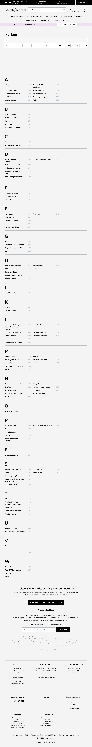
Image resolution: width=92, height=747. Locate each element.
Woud (7, 576)
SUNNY (67, 24)
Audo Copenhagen (40, 97)
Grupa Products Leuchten (14, 248)
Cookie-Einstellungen (18, 725)
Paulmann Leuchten (12, 425)
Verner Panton (46, 723)
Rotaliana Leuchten (12, 455)
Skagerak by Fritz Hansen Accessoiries (14, 480)
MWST (18, 723)
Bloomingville (10, 124)
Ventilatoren (51, 16)
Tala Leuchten (10, 499)
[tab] (18, 668)
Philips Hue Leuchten (12, 429)
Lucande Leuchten (39, 332)
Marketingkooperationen (17, 731)
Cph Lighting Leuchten (13, 145)
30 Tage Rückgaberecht (17, 683)
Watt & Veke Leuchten (13, 570)
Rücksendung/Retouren (74, 670)
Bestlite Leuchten (11, 118)
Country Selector (74, 712)
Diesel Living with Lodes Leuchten (14, 178)
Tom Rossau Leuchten (13, 511)
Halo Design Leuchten (13, 265)
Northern (36, 390)
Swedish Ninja (38, 473)
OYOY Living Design (12, 411)
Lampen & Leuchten (10, 29)
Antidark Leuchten (11, 97)
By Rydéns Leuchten (12, 127)
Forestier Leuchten (12, 221)
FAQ (18, 672)
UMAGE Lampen (11, 528)
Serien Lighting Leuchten (14, 476)
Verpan (7, 546)
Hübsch (36, 269)
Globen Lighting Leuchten (14, 245)
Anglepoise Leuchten (12, 94)
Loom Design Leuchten (13, 342)
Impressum (74, 706)
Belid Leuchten (10, 114)
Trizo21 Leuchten (11, 514)
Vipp (6, 549)
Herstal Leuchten (11, 278)
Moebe (35, 356)
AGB (74, 708)
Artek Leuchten (38, 90)
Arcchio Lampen (11, 100)
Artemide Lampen (39, 94)
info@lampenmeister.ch (17, 670)
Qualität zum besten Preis (46, 725)
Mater (7, 369)
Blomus (7, 121)
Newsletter (18, 681)
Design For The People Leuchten (13, 172)
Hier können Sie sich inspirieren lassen (45, 601)
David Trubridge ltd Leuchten (12, 160)
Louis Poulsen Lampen (41, 325)
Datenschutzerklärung (64, 645)
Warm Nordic (9, 567)
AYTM (35, 100)
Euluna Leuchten (11, 196)
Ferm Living (9, 214)
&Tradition (8, 85)
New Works (9, 387)
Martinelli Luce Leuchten (14, 366)
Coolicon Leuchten (11, 142)
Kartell (7, 307)
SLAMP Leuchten (11, 484)
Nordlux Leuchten (11, 397)
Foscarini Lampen (11, 224)
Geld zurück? (74, 672)
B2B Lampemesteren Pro (18, 729)
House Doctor (38, 265)
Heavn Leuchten (11, 272)
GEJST (7, 241)
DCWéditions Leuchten (13, 165)
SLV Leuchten (38, 469)
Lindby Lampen (10, 335)
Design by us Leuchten (13, 168)
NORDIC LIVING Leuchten (14, 394)
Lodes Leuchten (10, 339)
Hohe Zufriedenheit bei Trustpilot (19, 2)
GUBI (6, 251)
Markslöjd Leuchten (12, 360)
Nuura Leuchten (39, 394)
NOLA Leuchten (10, 390)
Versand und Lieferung (74, 668)
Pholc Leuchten (10, 432)
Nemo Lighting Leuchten (14, 384)
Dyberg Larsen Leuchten (42, 159)
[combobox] (47, 10)
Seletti (7, 473)
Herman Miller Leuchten (14, 275)
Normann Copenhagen (41, 387)
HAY (6, 269)
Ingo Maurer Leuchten (13, 293)
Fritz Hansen (37, 214)
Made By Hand (10, 356)
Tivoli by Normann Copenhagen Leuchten (13, 503)
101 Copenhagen (11, 90)
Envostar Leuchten (12, 193)
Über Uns (74, 704)
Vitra (6, 552)
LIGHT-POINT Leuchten (13, 332)
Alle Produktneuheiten (46, 729)
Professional (60, 21)
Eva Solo (8, 200)
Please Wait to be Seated (42, 425)
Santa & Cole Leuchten (13, 469)
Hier (53, 24)
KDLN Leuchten (10, 310)
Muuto (35, 363)
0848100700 (17, 668)
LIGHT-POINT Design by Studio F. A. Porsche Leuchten (13, 327)
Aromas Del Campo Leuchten (40, 86)
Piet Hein (8, 435)
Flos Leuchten (10, 217)
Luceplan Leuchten (40, 335)
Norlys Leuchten (39, 384)
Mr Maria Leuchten (40, 360)
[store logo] (15, 9)
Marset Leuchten (11, 363)
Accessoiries (46, 727)
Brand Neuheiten (17, 727)
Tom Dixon (9, 507)
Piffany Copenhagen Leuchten (12, 440)
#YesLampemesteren (17, 721)
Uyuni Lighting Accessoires (15, 532)
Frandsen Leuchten (12, 227)
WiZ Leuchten (10, 573)
